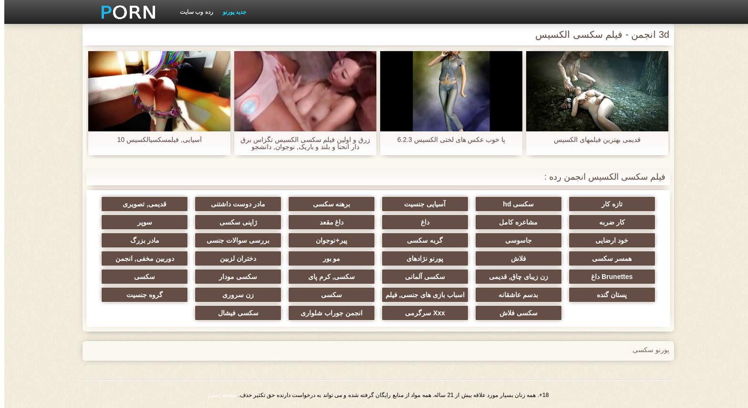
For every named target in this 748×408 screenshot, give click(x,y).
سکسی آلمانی (421, 276)
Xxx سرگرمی (421, 313)
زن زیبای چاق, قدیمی (514, 276)
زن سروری (233, 295)
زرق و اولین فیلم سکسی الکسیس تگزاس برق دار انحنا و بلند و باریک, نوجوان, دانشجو (301, 143)
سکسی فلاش (514, 313)
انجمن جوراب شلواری (327, 313)
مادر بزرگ (140, 240)
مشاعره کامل (514, 222)
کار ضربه (608, 222)
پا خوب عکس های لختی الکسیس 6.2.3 (447, 139)
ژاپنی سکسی (234, 222)
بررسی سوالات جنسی (233, 240)
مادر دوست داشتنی (234, 204)
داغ (420, 222)
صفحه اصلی (218, 395)
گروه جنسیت (140, 295)
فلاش (514, 258)
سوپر (140, 222)
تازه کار (607, 204)
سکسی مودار (234, 276)
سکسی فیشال (234, 313)
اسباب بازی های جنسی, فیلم (420, 295)
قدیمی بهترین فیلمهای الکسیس (593, 139)
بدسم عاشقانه (514, 295)
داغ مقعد (327, 222)
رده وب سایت (192, 12)
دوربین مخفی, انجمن (140, 258)
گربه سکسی (420, 240)
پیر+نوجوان (327, 240)
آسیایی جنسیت (420, 204)
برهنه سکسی (327, 204)
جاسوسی (514, 240)
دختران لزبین (234, 258)
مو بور (327, 258)
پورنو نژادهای (420, 258)
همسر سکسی (607, 258)
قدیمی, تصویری (140, 204)
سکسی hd (514, 204)
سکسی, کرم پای (327, 276)
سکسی (140, 276)
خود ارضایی (607, 240)
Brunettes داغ (607, 276)
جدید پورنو (230, 12)
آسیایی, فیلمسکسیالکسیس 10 (155, 139)
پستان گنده (607, 295)
